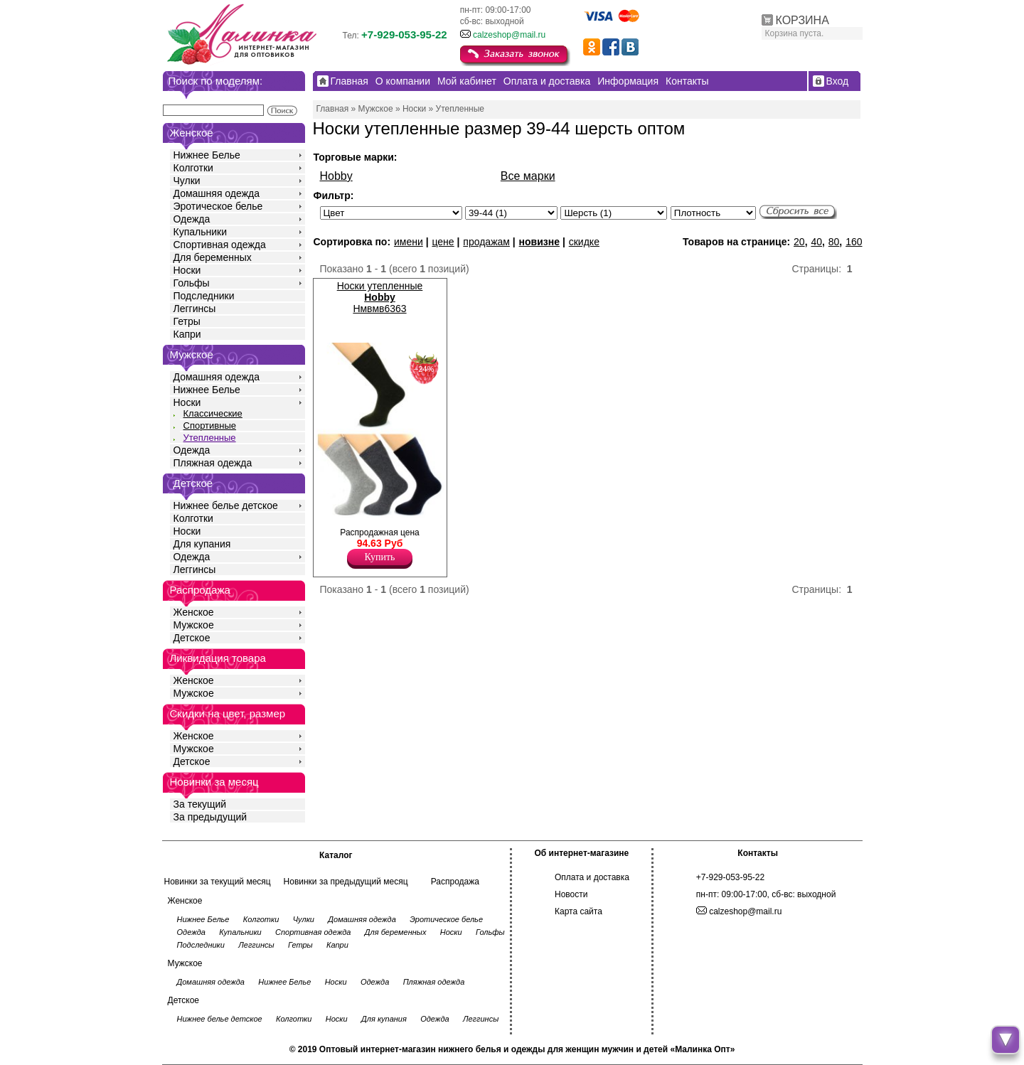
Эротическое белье (218, 206)
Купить (380, 557)
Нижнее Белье (207, 155)
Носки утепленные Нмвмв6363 (380, 297)
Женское (194, 612)
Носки (187, 270)
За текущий (200, 804)
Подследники (204, 295)
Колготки (193, 167)
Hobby (336, 176)
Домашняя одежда (217, 193)
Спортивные (209, 425)
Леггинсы (195, 308)
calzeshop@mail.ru (509, 35)
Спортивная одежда (220, 244)
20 (799, 241)
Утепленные (209, 437)
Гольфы (192, 283)
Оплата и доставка (592, 877)
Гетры (187, 321)
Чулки (187, 180)
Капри (187, 334)
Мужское (194, 625)
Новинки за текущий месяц (217, 882)
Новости (571, 894)
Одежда (192, 219)
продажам (486, 241)
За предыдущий (210, 817)
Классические (212, 413)
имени (408, 241)
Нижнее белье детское (226, 505)
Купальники (200, 231)
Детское (193, 483)
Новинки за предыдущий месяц (346, 882)
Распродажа (455, 882)
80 (834, 241)
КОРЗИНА (802, 20)
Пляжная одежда (213, 463)
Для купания (202, 544)
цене (443, 241)
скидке (584, 241)
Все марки (528, 176)
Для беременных (213, 257)
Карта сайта (578, 911)
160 (854, 241)
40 (816, 241)
